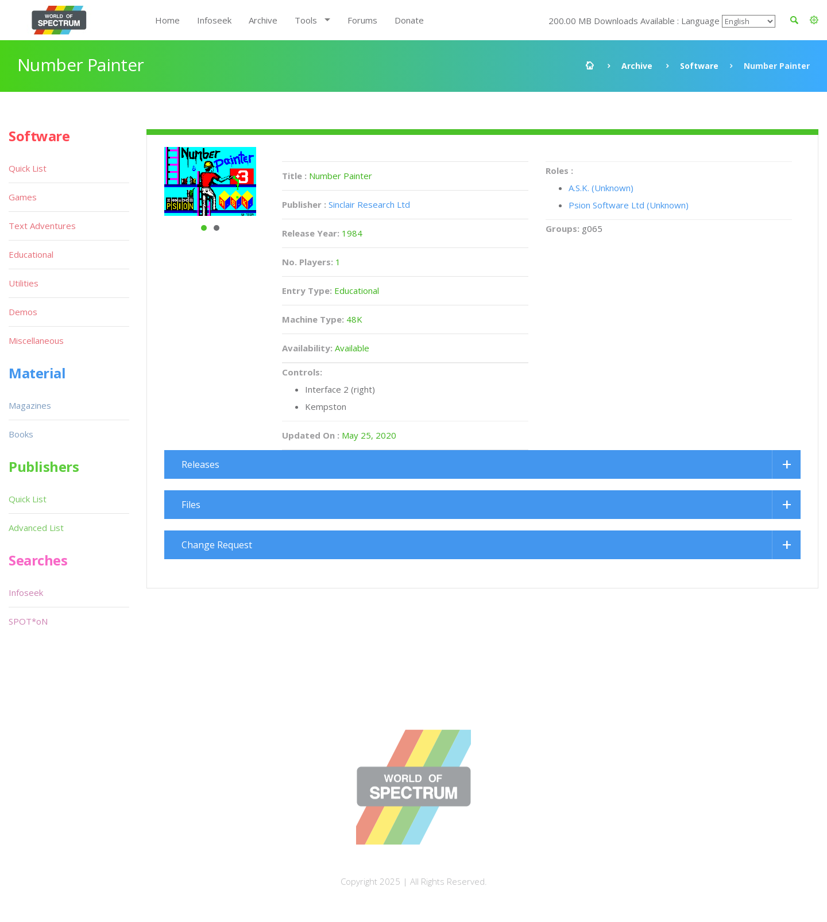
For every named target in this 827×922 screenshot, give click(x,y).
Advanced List (36, 527)
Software (699, 65)
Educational (31, 254)
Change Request (216, 545)
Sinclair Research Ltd (369, 204)
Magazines (30, 405)
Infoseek (214, 20)
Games (23, 197)
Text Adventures (42, 225)
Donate (409, 20)
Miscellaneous (36, 340)
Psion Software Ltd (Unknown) (629, 205)
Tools (306, 20)
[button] (814, 20)
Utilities (23, 283)
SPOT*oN (28, 621)
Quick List (28, 168)
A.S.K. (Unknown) (601, 187)
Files (190, 504)
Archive (263, 20)
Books (21, 434)
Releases (200, 464)
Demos (23, 311)
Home (167, 20)
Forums (362, 20)
